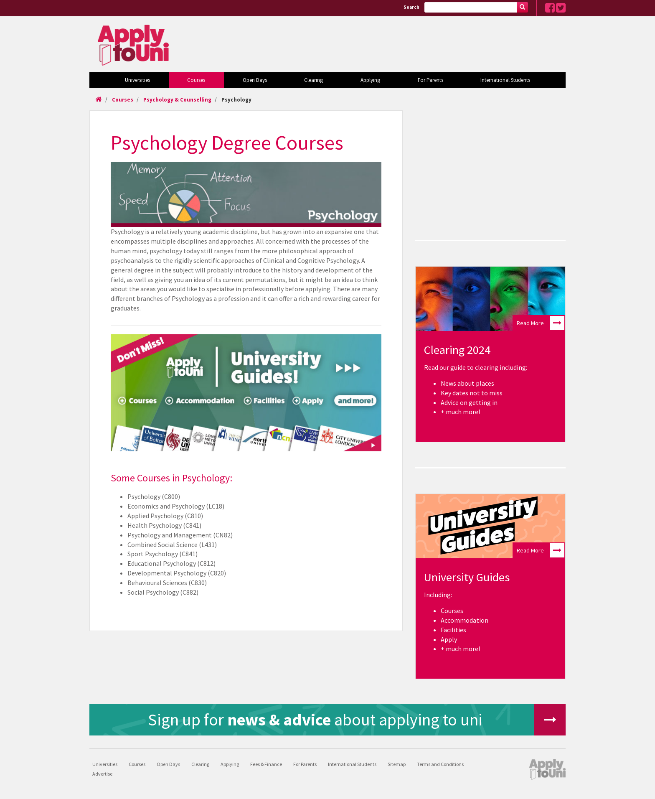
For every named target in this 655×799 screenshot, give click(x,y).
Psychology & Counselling (177, 99)
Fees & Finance (266, 764)
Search (411, 7)
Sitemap (397, 764)
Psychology (236, 99)
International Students (505, 80)
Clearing (313, 80)
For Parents (430, 80)
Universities (137, 80)
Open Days (255, 80)
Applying (370, 80)
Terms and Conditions (440, 764)
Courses (196, 80)
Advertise (102, 774)
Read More (540, 323)
